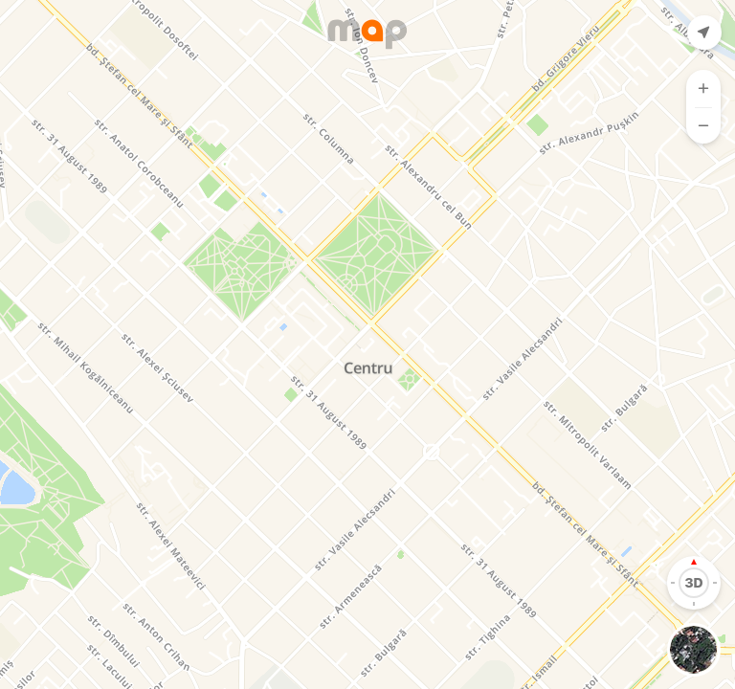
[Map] (367, 344)
